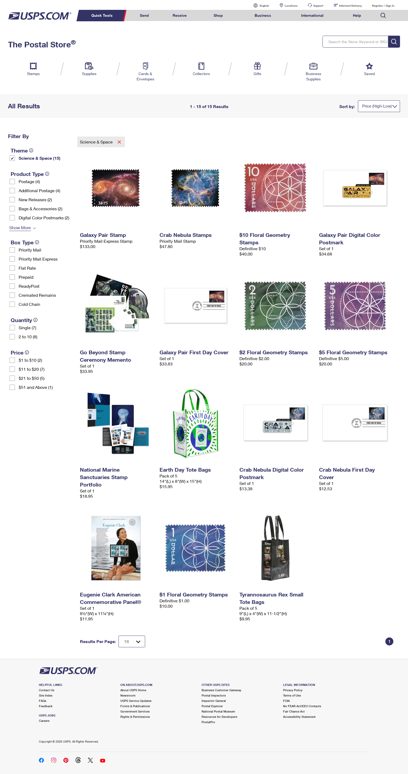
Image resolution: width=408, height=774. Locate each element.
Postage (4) (29, 181)
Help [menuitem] (357, 15)
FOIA (286, 700)
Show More (20, 227)
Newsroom (128, 695)
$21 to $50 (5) (31, 378)
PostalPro (208, 722)
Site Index (45, 695)
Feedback (45, 706)
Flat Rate (27, 267)
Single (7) (27, 327)
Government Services (135, 711)
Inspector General (214, 700)
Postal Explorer (212, 706)
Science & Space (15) (39, 157)
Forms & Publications (135, 706)
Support (318, 5)
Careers (44, 720)
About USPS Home (133, 690)
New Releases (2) (35, 199)
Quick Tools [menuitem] (102, 15)
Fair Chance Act (294, 711)
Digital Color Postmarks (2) (44, 217)
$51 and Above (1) (36, 387)
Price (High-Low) (377, 106)
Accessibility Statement (299, 716)
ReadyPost (29, 286)
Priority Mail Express (38, 258)
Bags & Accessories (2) (40, 208)
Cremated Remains (37, 295)
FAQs (42, 700)
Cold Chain (29, 304)
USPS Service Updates (136, 700)
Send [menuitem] (144, 15)
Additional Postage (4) (39, 190)
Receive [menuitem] (180, 15)
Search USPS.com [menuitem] (383, 15)
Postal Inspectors (214, 695)
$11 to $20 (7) (31, 369)
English (259, 5)
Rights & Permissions (135, 716)
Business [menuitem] (263, 15)
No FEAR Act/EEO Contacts (302, 706)
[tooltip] (31, 150)
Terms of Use (292, 695)
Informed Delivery (350, 5)
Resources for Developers (219, 716)
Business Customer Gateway (221, 690)
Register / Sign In (383, 5)
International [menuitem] (312, 15)
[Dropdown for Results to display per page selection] (132, 641)
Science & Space (97, 141)
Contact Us (46, 690)
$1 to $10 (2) (30, 360)
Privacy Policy (293, 690)
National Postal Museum (218, 711)
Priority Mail (30, 249)
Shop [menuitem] (218, 15)
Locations (291, 5)
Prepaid (26, 276)
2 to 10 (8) (28, 336)
